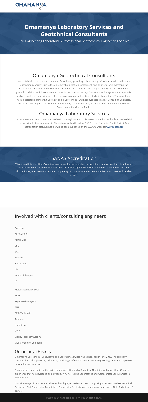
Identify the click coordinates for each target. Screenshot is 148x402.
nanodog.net (67, 397)
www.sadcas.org (114, 126)
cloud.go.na (95, 397)
